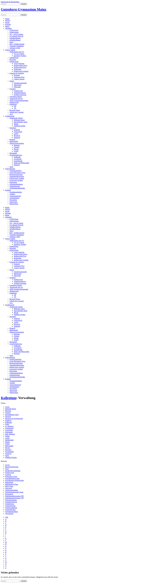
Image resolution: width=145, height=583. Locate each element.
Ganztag (8, 475)
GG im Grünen (19, 54)
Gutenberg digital (16, 97)
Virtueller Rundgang (17, 46)
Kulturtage (17, 69)
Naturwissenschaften (17, 143)
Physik (16, 149)
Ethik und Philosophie (21, 163)
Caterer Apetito (19, 79)
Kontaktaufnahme (16, 192)
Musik (16, 124)
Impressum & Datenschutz (10, 2)
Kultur (7, 436)
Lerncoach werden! (16, 180)
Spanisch (17, 137)
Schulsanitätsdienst (16, 184)
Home (7, 19)
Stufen (12, 81)
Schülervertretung (20, 95)
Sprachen (13, 128)
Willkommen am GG (17, 52)
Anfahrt (12, 194)
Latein (16, 134)
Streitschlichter (10, 510)
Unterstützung (10, 169)
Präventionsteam (11, 500)
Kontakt (8, 24)
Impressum (13, 202)
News (11, 42)
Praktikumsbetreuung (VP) (14, 498)
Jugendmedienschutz (17, 176)
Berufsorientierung (16, 174)
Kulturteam (9, 482)
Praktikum (13, 104)
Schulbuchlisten (15, 38)
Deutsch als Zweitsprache (14, 418)
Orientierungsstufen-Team (14, 492)
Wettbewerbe (14, 102)
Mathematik (14, 141)
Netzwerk (8, 488)
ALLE (7, 407)
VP (15, 108)
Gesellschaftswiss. (16, 155)
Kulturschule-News (20, 65)
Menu (7, 26)
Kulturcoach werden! (21, 71)
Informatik (13, 153)
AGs (11, 114)
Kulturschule (14, 61)
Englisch (17, 130)
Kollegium (8, 398)
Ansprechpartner (15, 196)
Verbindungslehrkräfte (17, 188)
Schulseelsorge (15, 186)
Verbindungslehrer (11, 512)
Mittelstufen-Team (11, 484)
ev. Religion (9, 426)
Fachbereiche (9, 116)
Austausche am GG (16, 98)
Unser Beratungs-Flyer (17, 173)
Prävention (13, 182)
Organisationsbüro (11, 490)
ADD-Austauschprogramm (19, 100)
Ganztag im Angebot (17, 73)
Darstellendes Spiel (20, 122)
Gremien (13, 89)
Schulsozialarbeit (15, 171)
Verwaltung (9, 513)
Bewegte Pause (15, 110)
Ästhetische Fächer (16, 118)
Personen (13, 60)
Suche (7, 22)
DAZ (7, 469)
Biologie (17, 145)
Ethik (7, 424)
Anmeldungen (14, 198)
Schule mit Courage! (17, 112)
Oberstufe (17, 87)
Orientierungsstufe (20, 83)
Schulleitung (14, 58)
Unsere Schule (10, 50)
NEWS (7, 21)
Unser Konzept (19, 63)
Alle (6, 517)
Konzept (17, 75)
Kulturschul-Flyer (20, 67)
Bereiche (4, 461)
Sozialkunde (18, 161)
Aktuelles (8, 28)
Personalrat (9, 494)
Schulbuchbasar (15, 40)
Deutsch (12, 139)
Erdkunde (17, 157)
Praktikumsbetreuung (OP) (14, 496)
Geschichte (18, 159)
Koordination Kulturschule (14, 480)
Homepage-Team (11, 476)
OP (15, 106)
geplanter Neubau (20, 56)
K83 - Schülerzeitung (17, 44)
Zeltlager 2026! (15, 48)
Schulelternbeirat (20, 93)
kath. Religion (10, 434)
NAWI (16, 151)
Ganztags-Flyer (19, 77)
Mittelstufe (17, 85)
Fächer (3, 403)
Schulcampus (14, 32)
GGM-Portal (14, 30)
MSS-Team (9, 486)
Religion (17, 165)
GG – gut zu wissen (16, 34)
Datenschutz (14, 204)
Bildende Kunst (19, 120)
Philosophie (9, 446)
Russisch (17, 135)
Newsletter (13, 200)
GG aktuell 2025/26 (16, 36)
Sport (11, 167)
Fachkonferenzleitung (12, 471)
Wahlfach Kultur (19, 126)
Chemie (16, 147)
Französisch (18, 132)
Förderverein (18, 91)
